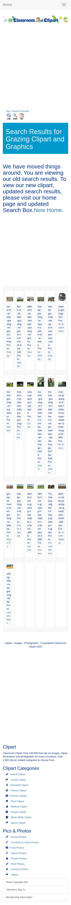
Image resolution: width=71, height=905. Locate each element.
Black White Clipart (21, 817)
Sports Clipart (18, 822)
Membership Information (19, 897)
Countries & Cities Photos (25, 842)
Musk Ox (9, 543)
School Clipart (18, 779)
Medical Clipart (19, 806)
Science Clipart (18, 795)
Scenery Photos (19, 869)
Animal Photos (19, 837)
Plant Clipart (17, 801)
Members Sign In (15, 889)
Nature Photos (19, 853)
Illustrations (61, 328)
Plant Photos (18, 864)
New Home (48, 210)
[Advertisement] (35, 64)
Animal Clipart (17, 774)
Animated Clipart (19, 785)
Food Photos (17, 847)
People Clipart (18, 812)
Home (7, 5)
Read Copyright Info (17, 882)
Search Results (20, 111)
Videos (14, 874)
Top (8, 111)
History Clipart (18, 790)
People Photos (19, 858)
